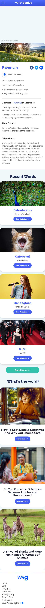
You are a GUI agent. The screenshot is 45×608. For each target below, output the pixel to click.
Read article (22, 439)
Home (4, 583)
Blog (4, 586)
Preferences (7, 600)
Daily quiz (6, 589)
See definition (22, 219)
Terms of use (7, 597)
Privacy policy (8, 594)
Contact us (6, 591)
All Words (5, 40)
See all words (22, 370)
